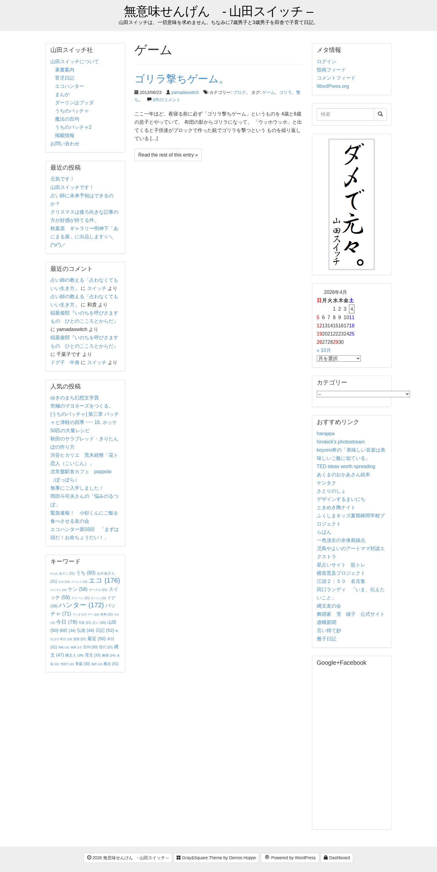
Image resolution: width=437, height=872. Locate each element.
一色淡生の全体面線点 (341, 540)
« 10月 (324, 350)
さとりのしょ (331, 491)
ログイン (326, 61)
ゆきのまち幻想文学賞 (74, 397)
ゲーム (268, 92)
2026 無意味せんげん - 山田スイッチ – (128, 857)
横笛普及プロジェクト (341, 573)
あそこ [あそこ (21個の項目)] (67, 573)
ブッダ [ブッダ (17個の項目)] (79, 614)
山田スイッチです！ (72, 187)
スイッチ (97, 288)
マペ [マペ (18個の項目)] (93, 614)
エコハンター (69, 86)
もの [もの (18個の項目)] (63, 581)
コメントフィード (336, 78)
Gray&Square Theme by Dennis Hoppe (216, 857)
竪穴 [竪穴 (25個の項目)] (106, 647)
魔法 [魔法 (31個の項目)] (110, 664)
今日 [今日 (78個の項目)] (66, 622)
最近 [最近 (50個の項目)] (96, 638)
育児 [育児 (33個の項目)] (93, 655)
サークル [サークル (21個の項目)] (98, 589)
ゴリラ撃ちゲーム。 (181, 78)
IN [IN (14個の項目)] (54, 573)
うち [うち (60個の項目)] (86, 572)
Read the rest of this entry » (168, 154)
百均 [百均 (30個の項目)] (90, 647)
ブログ (239, 92)
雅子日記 (326, 638)
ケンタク (326, 482)
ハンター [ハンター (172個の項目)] (81, 605)
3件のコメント (167, 99)
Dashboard (337, 857)
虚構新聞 (326, 622)
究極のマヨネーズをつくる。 (81, 405)
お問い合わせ (65, 143)
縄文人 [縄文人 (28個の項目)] (74, 655)
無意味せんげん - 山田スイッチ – (218, 11)
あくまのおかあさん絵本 (343, 474)
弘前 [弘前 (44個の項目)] (85, 630)
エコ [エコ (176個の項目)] (104, 580)
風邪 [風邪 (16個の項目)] (96, 664)
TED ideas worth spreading (346, 466)
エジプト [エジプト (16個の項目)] (58, 589)
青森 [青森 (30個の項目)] (82, 664)
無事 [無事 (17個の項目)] (76, 647)
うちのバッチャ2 (73, 127)
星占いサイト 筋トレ (341, 564)
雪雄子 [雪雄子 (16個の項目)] (67, 664)
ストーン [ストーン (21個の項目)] (80, 598)
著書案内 (64, 69)
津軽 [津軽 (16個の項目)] (63, 647)
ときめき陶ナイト (336, 507)
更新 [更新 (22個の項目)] (79, 639)
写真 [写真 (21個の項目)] (85, 622)
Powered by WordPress (290, 858)
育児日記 (64, 78)
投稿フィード (331, 69)
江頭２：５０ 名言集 (341, 581)
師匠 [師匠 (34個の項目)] (68, 630)
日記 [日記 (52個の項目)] (105, 630)
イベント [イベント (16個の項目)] (79, 581)
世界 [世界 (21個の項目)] (106, 614)
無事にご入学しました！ (77, 488)
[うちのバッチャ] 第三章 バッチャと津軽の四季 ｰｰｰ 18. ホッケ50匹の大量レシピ (84, 422)
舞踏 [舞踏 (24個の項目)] (108, 655)
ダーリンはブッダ (74, 102)
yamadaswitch (185, 92)
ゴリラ (285, 92)
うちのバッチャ (72, 110)
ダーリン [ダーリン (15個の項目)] (98, 598)
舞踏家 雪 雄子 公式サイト (351, 614)
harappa (326, 433)
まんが (62, 94)
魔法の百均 (67, 119)
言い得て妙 (329, 630)
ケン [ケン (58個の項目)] (77, 589)
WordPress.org (333, 86)
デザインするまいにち (341, 499)
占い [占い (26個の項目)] (99, 622)
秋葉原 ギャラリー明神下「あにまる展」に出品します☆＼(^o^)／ (84, 236)
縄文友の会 (329, 605)
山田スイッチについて (74, 61)
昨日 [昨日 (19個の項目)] (66, 639)
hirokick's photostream (341, 441)
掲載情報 (64, 135)
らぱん (324, 532)
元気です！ (62, 178)
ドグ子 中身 (65, 362)
